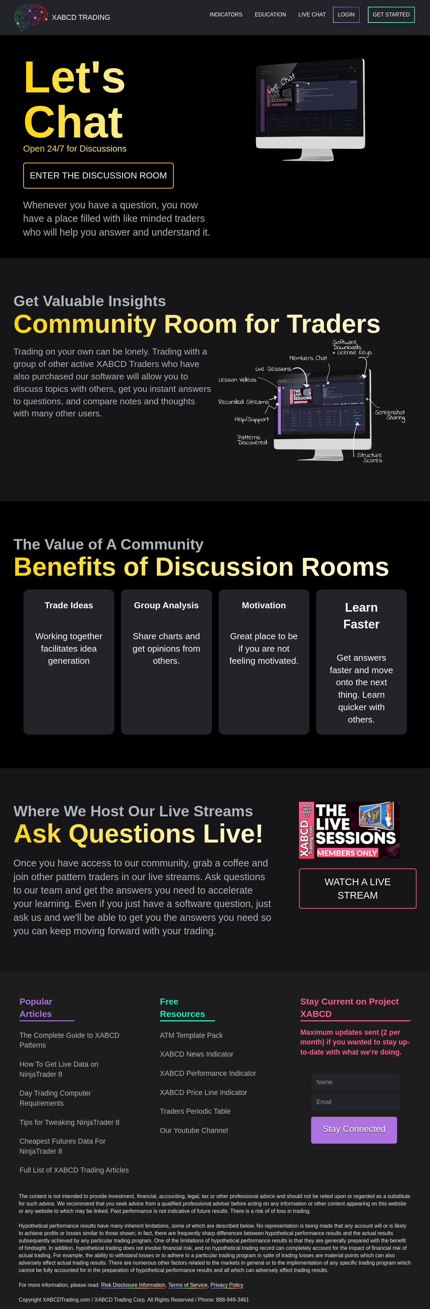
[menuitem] (226, 14)
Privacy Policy (227, 1285)
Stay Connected (354, 1129)
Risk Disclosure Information (133, 1285)
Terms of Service (188, 1285)
